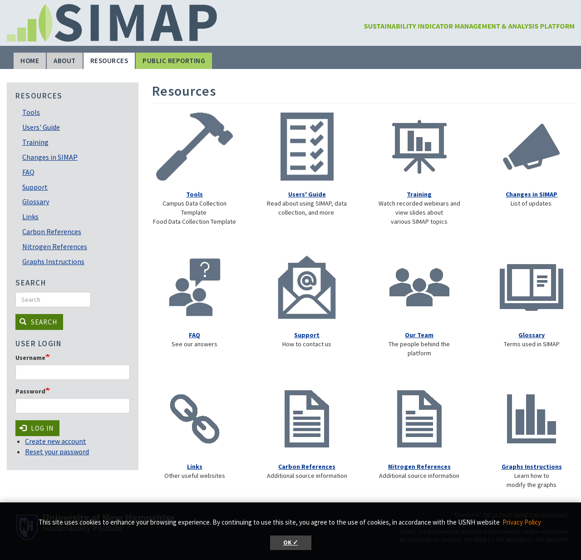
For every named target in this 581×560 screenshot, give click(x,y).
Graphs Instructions (53, 261)
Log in (37, 428)
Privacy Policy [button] (521, 522)
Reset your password (57, 451)
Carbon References (51, 231)
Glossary (35, 201)
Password (30, 391)
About (65, 60)
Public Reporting (174, 60)
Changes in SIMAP (50, 157)
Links (30, 216)
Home (29, 60)
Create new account (55, 441)
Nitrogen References (54, 246)
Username (30, 358)
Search (38, 322)
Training (35, 142)
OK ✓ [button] (290, 542)
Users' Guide (41, 127)
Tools (31, 112)
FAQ (28, 172)
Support (35, 187)
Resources (109, 60)
